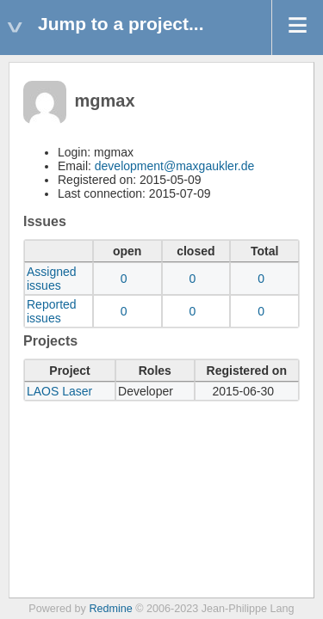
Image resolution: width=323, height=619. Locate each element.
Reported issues (52, 311)
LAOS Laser (59, 391)
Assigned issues (52, 278)
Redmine (110, 609)
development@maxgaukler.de (174, 166)
